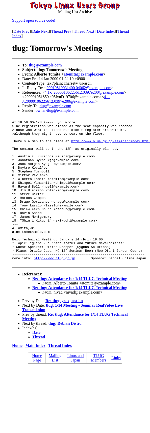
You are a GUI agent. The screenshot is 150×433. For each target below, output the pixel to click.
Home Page (37, 386)
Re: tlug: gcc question (64, 329)
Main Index (35, 374)
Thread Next (84, 31)
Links (115, 386)
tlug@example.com (45, 65)
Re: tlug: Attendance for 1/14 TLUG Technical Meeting (79, 307)
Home (17, 374)
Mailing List (55, 386)
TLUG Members (98, 386)
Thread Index (60, 374)
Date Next (40, 31)
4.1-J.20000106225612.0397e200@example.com (84, 92)
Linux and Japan (75, 386)
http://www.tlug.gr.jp (54, 286)
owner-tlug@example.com (57, 110)
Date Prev (21, 31)
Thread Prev (61, 31)
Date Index (106, 31)
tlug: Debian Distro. (65, 352)
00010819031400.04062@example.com (78, 88)
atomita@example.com (83, 74)
